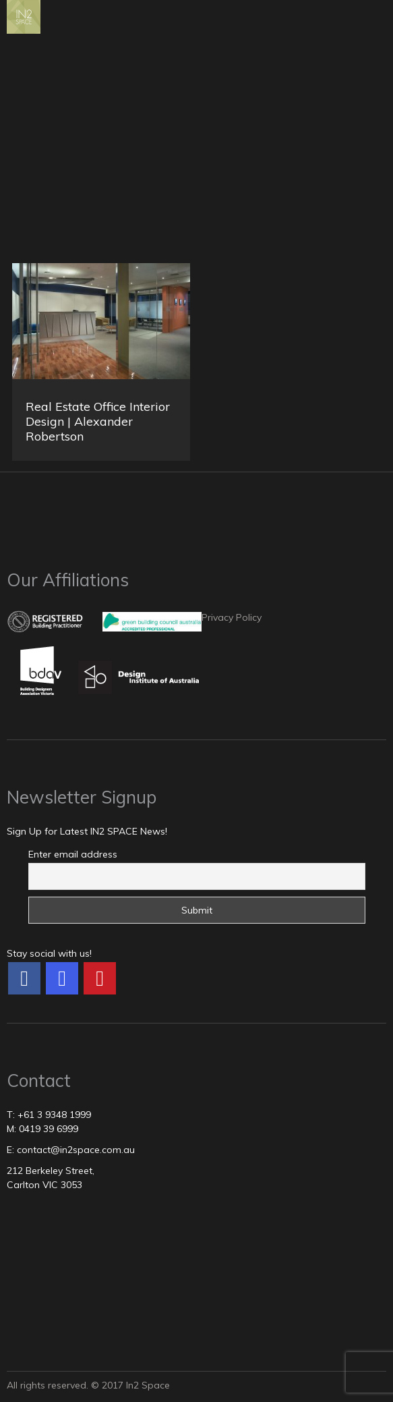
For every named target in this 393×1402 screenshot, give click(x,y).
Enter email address (72, 854)
